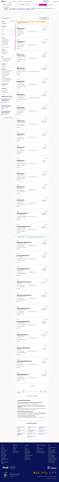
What (4, 4)
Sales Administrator (22, 213)
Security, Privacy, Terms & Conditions (50, 476)
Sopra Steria (22, 201)
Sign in (23, 409)
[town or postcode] (31, 5)
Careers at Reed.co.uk (40, 448)
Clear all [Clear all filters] (11, 21)
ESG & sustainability (51, 462)
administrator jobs (25, 414)
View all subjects (27, 451)
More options (4, 88)
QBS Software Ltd (22, 214)
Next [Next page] (45, 392)
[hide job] (47, 26)
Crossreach (21, 175)
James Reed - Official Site (52, 458)
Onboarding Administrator (24, 361)
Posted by (3, 50)
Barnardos (44, 256)
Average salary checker (5, 459)
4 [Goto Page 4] (31, 391)
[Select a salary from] (7, 30)
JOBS (2, 445)
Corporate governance (40, 451)
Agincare (44, 29)
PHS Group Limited (23, 296)
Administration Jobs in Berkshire (43, 434)
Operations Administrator (24, 295)
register (27, 409)
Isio (20, 349)
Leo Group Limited (23, 227)
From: (2, 28)
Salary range (4, 26)
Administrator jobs (21, 8)
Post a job (14, 448)
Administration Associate (24, 282)
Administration (5, 18)
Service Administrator (23, 255)
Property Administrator (23, 226)
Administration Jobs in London (48, 8)
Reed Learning (50, 454)
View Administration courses (8, 117)
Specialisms (4, 68)
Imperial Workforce (23, 56)
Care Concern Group (23, 109)
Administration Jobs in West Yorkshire (32, 431)
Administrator (21, 28)
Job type (3, 38)
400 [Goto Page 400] (41, 391)
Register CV (46, 1)
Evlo (20, 283)
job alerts (22, 408)
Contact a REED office (4, 462)
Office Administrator (23, 374)
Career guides (27, 456)
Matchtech (21, 362)
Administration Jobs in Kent (32, 434)
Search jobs (43, 4)
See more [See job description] (19, 35)
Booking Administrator (23, 321)
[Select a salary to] (7, 34)
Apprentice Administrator (24, 242)
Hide (2, 56)
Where (22, 4)
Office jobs (6, 8)
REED (49, 445)
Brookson (21, 82)
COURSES (27, 445)
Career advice (3, 456)
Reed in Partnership (51, 455)
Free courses (27, 454)
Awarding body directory (29, 455)
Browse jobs (51, 4)
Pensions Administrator (23, 348)
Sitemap (2, 463)
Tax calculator (3, 458)
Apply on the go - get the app (32, 395)
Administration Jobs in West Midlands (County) (25, 9)
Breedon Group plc (23, 95)
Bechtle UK (21, 270)
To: (2, 32)
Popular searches (4, 455)
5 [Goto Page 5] (34, 391)
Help (2, 460)
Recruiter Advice (15, 452)
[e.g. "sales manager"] (13, 5)
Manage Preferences (40, 476)
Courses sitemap (27, 459)
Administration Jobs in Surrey (32, 428)
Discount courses (27, 452)
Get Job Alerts (21, 236)
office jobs (40, 412)
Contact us (3, 447)
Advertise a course (28, 458)
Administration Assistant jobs (36, 8)
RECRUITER (15, 445)
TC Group (21, 43)
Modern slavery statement (41, 452)
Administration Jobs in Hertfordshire (43, 431)
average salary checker (27, 417)
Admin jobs (28, 8)
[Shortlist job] (45, 26)
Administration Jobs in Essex (32, 437)
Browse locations (4, 454)
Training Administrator (23, 269)
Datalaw (21, 188)
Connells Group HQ (23, 243)
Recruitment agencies (16, 451)
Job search (3, 448)
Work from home (3, 451)
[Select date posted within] (7, 66)
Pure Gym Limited (23, 122)
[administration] (4, 23)
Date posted (4, 63)
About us (38, 447)
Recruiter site (15, 447)
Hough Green (22, 336)
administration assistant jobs (40, 414)
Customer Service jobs (13, 8)
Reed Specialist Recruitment (52, 452)
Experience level (5, 84)
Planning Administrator (23, 308)
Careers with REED (51, 456)
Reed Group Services (51, 451)
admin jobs (31, 414)
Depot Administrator (23, 334)
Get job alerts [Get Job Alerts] (44, 18)
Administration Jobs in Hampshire (43, 428)
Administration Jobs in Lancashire (9, 9)
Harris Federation (23, 69)
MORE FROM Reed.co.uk (41, 445)
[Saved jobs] (55, 1)
